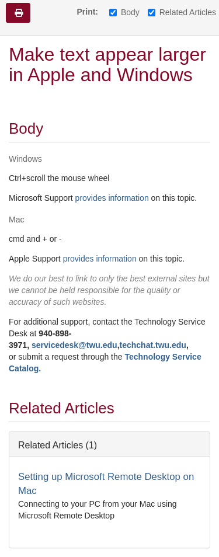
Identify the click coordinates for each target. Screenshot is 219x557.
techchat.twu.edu (153, 345)
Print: (87, 11)
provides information (112, 198)
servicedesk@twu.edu (74, 345)
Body (124, 12)
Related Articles (182, 12)
